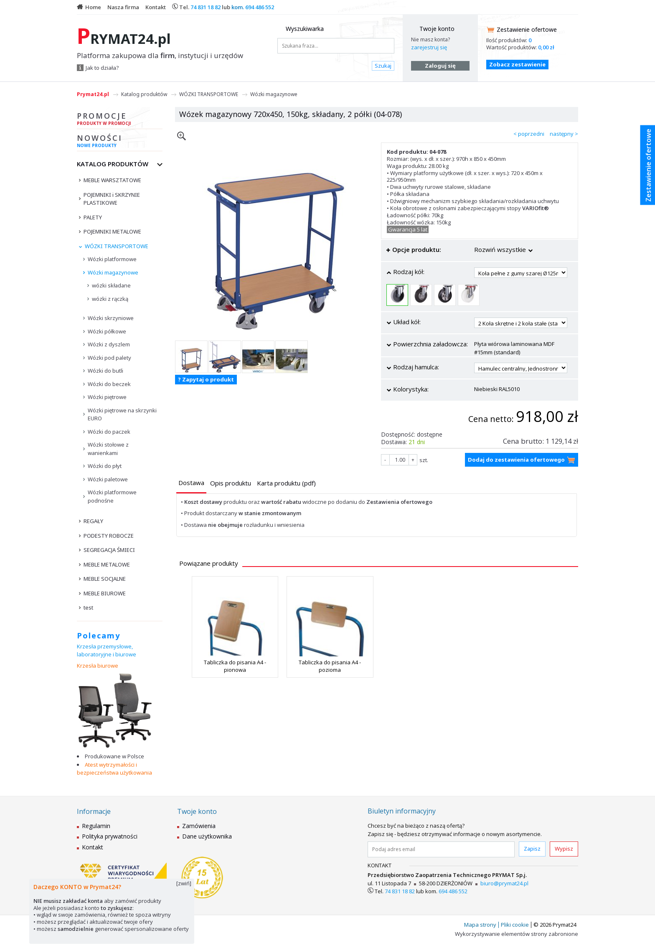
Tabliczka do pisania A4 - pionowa (235, 666)
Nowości (119, 142)
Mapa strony (480, 924)
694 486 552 (259, 7)
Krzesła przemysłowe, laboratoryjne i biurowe (106, 650)
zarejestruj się (429, 47)
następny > (564, 133)
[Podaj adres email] (441, 849)
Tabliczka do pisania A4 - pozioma (330, 666)
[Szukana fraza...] (335, 45)
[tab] (191, 483)
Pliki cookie (515, 924)
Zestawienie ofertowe (527, 29)
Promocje (119, 120)
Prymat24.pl (93, 94)
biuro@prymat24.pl (504, 883)
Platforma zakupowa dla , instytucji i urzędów (160, 55)
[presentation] (191, 483)
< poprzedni (528, 133)
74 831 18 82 (205, 7)
